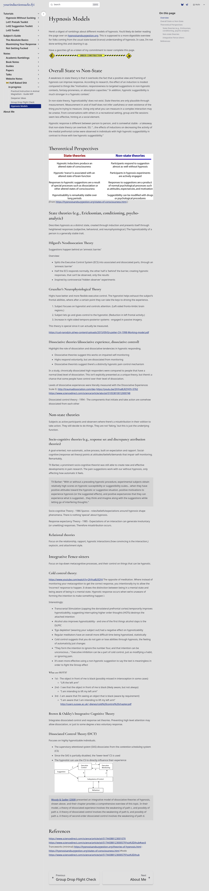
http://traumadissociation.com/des (77, 389)
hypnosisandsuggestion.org (83, 35)
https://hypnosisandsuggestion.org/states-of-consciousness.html (91, 201)
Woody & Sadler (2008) (63, 799)
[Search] (74, 5)
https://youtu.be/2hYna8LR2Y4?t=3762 (117, 389)
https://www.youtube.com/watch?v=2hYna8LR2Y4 (76, 579)
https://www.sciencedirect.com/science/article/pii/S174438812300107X (87, 838)
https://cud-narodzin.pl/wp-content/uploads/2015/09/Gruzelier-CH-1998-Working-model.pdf (99, 332)
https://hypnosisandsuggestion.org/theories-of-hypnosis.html (107, 846)
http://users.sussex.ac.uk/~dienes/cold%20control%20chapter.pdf (95, 704)
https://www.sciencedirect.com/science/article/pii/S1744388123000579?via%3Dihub (94, 854)
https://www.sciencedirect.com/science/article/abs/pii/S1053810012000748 (89, 393)
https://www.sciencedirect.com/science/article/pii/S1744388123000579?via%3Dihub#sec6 (97, 842)
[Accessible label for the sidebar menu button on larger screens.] (43, 14)
